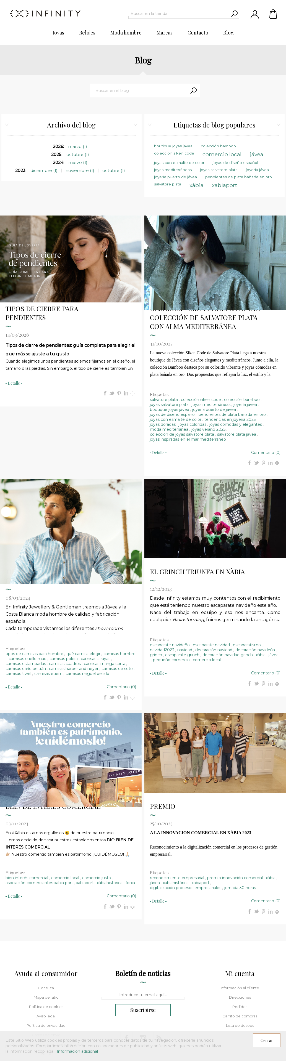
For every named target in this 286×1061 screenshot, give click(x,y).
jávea (274, 593)
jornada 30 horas (240, 826)
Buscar (46, 1020)
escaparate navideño (170, 583)
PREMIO (162, 744)
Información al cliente (239, 926)
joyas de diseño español (173, 353)
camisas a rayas (95, 597)
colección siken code (201, 338)
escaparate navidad (211, 583)
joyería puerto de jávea (214, 348)
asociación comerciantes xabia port (39, 821)
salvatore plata (164, 338)
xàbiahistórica (176, 821)
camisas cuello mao (27, 597)
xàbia (261, 593)
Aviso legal (46, 955)
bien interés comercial (27, 816)
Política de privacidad (46, 964)
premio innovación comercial (235, 816)
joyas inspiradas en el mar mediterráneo (188, 378)
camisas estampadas (26, 602)
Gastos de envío (46, 973)
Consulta (46, 926)
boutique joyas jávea (169, 348)
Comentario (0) (265, 391)
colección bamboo (242, 338)
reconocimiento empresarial (177, 816)
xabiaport (85, 821)
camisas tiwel (18, 612)
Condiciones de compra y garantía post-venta (46, 987)
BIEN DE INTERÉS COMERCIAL (53, 744)
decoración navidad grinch (227, 593)
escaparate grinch (182, 593)
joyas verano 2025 (208, 368)
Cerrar (267, 1040)
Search (193, 90)
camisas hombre (119, 592)
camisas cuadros (65, 602)
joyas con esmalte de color (175, 358)
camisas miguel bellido (87, 612)
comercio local (207, 598)
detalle (14, 322)
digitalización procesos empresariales (185, 826)
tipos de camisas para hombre (34, 592)
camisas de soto (117, 607)
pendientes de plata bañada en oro (232, 353)
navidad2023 (162, 588)
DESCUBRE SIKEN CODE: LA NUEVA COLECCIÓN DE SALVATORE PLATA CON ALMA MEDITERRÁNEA (205, 256)
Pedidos (239, 945)
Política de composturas (46, 1001)
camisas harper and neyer (73, 607)
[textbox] (178, 13)
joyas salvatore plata (169, 343)
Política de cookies (46, 945)
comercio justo (96, 816)
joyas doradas (163, 363)
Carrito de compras (273, 13)
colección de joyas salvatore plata (182, 373)
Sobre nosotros (46, 1011)
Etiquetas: (159, 333)
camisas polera (64, 597)
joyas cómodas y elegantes (235, 363)
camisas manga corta (104, 602)
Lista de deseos (240, 964)
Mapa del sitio (46, 936)
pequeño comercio (171, 598)
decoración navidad (213, 588)
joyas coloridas (192, 363)
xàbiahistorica (110, 821)
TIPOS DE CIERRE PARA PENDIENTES (42, 251)
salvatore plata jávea (236, 373)
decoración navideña (255, 588)
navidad (184, 588)
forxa (130, 821)
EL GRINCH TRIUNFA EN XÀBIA (197, 510)
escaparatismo (247, 583)
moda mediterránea (169, 368)
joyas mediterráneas (211, 343)
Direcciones (240, 936)
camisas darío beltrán (26, 607)
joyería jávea (245, 343)
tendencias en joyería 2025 (230, 358)
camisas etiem (48, 612)
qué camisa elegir (83, 592)
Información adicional (77, 1051)
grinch (156, 593)
